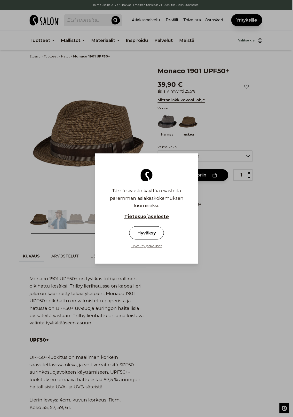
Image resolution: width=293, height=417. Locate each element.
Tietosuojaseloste (146, 216)
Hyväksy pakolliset (146, 245)
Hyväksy (146, 232)
